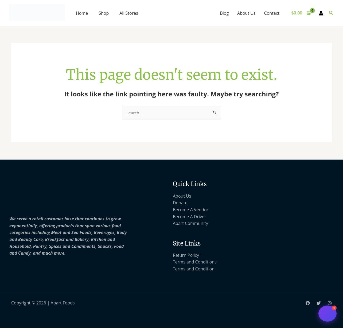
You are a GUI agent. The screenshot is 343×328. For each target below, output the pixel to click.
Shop (104, 13)
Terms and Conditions (195, 262)
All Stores (128, 13)
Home (82, 13)
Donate (180, 203)
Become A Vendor (190, 210)
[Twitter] (319, 303)
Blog (224, 13)
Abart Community (190, 224)
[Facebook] (308, 303)
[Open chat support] (327, 314)
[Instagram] (330, 303)
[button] (331, 13)
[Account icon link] (321, 13)
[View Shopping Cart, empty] (301, 13)
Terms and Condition (194, 269)
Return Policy (186, 255)
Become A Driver (189, 217)
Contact (271, 13)
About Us (246, 13)
